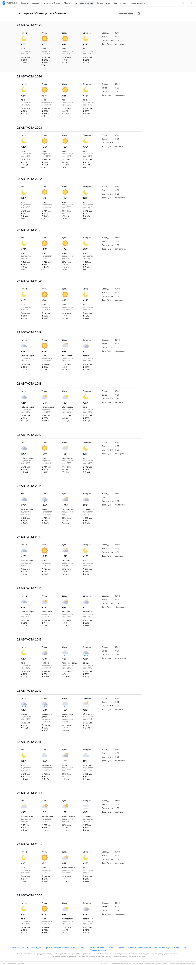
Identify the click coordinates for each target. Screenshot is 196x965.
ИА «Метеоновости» (187, 963)
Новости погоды (162, 947)
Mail (3, 963)
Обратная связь (161, 963)
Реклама (21, 963)
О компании (12, 963)
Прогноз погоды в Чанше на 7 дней (97, 947)
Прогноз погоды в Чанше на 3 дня (25, 947)
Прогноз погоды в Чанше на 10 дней (134, 947)
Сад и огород (180, 947)
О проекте (103, 963)
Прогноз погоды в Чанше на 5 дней (61, 947)
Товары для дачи (98, 950)
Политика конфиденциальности (120, 963)
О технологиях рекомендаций (143, 963)
